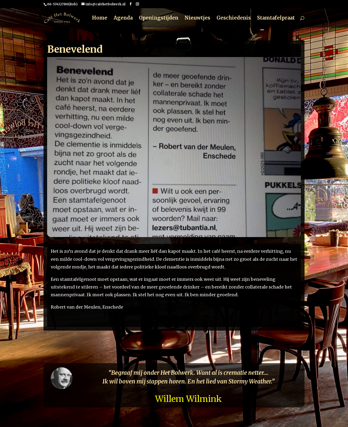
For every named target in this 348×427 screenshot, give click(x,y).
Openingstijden (158, 18)
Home (99, 18)
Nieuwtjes (197, 18)
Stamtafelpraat (276, 18)
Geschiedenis (234, 18)
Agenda (123, 18)
